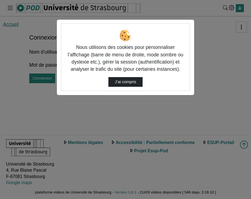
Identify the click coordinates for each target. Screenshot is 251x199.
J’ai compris (125, 82)
